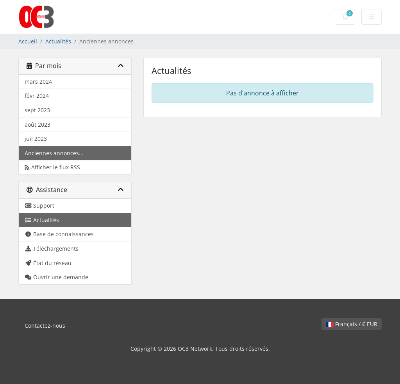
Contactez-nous (45, 325)
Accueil (27, 41)
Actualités (58, 41)
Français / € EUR (351, 324)
